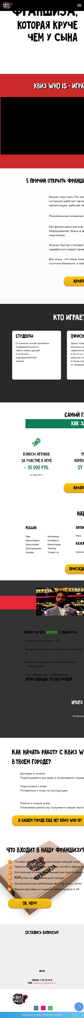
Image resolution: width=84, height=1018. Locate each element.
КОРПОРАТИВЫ (63, 1001)
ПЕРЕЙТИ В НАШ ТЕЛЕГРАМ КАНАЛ (42, 1014)
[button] (30, 903)
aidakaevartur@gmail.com (44, 983)
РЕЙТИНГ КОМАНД (43, 1001)
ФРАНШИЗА (61, 997)
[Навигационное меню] (79, 5)
